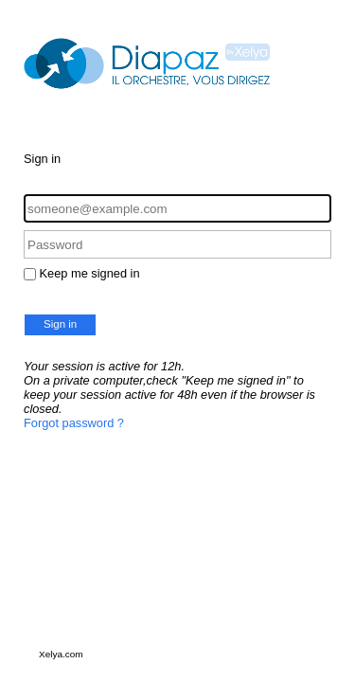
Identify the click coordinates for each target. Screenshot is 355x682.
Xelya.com (61, 654)
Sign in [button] (60, 324)
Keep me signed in (90, 273)
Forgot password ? (74, 423)
